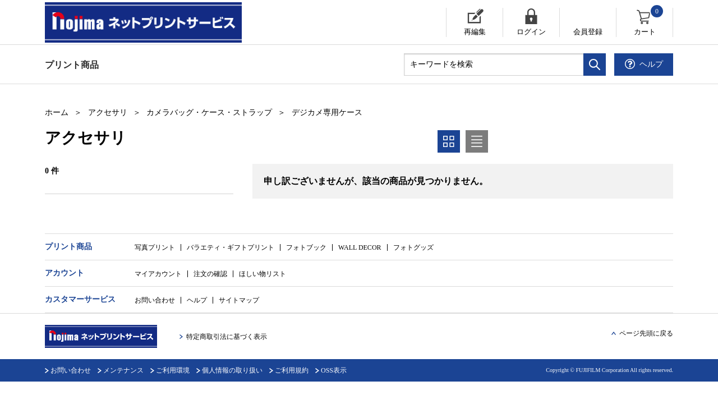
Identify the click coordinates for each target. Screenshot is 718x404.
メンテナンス (123, 370)
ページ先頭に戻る (646, 333)
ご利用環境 (173, 370)
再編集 (475, 31)
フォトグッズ (413, 247)
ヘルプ (197, 300)
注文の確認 (210, 274)
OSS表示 (334, 370)
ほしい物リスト (262, 274)
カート (649, 22)
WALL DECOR (359, 247)
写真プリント (155, 247)
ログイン (531, 31)
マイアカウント (158, 274)
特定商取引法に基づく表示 (226, 337)
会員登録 (587, 31)
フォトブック (306, 247)
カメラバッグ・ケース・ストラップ (209, 112)
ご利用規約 (292, 370)
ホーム (56, 112)
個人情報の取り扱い (232, 370)
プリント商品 (72, 65)
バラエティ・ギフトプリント (230, 247)
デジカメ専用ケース (327, 112)
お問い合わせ (155, 300)
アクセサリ (107, 112)
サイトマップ (239, 300)
